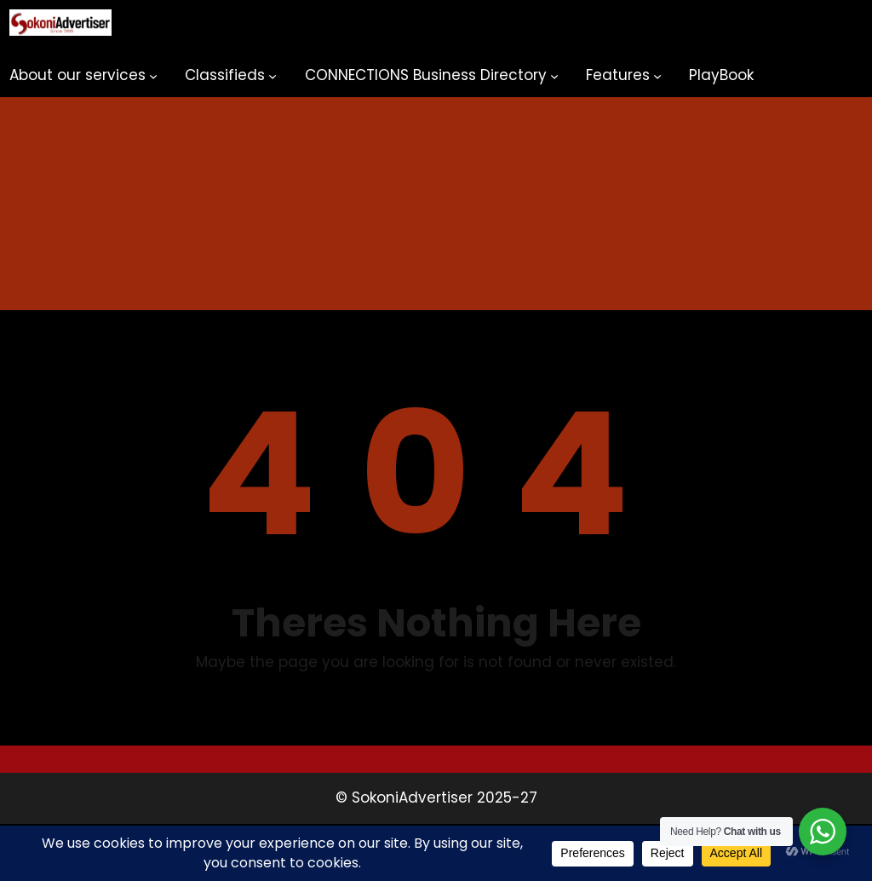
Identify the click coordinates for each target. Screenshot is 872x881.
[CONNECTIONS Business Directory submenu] (554, 76)
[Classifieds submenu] (272, 76)
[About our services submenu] (153, 76)
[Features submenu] (657, 76)
